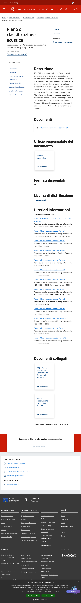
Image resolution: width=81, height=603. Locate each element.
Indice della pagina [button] (14, 62)
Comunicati (64, 519)
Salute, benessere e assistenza (47, 530)
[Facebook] (46, 9)
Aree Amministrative (8, 519)
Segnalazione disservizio (29, 561)
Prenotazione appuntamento (26, 556)
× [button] (79, 582)
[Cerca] (77, 9)
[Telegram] (61, 9)
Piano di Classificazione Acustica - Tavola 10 (50, 318)
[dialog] (40, 591)
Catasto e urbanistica (28, 533)
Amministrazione (14, 18)
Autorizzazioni (25, 530)
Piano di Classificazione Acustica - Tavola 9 (49, 308)
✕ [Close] (77, 591)
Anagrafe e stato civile (28, 523)
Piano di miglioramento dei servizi (49, 576)
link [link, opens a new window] (59, 591)
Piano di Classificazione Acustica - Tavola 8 (49, 299)
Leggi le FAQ (25, 565)
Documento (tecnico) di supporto (47, 18)
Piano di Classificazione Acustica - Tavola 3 (49, 250)
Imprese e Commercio (48, 522)
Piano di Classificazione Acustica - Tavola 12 (50, 338)
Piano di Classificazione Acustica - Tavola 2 (49, 240)
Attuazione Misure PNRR (29, 572)
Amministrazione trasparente (46, 556)
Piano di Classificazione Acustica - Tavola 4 (49, 260)
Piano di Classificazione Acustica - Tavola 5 (49, 269)
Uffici (3, 523)
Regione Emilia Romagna (11, 3)
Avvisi (63, 523)
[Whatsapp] (65, 9)
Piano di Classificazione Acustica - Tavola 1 (49, 231)
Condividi (58, 30)
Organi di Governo (7, 516)
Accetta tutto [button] (33, 595)
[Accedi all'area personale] (72, 3)
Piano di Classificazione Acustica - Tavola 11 (50, 328)
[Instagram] (56, 9)
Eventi (63, 536)
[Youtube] (51, 9)
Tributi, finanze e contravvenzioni (46, 536)
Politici (3, 530)
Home (4, 18)
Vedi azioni (58, 34)
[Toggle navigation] (4, 9)
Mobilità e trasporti (47, 525)
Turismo (43, 541)
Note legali (44, 565)
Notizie (63, 516)
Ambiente (24, 519)
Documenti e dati (28, 18)
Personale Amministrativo (9, 533)
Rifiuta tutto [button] (48, 595)
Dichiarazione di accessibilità (46, 569)
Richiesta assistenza (27, 568)
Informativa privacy (47, 561)
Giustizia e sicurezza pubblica (47, 517)
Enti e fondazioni (6, 526)
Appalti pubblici (26, 526)
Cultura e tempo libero (28, 537)
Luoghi (63, 532)
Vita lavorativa (45, 545)
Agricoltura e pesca (27, 516)
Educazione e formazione (29, 540)
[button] (40, 600)
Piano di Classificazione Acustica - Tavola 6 (49, 279)
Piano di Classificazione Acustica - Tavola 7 (49, 289)
